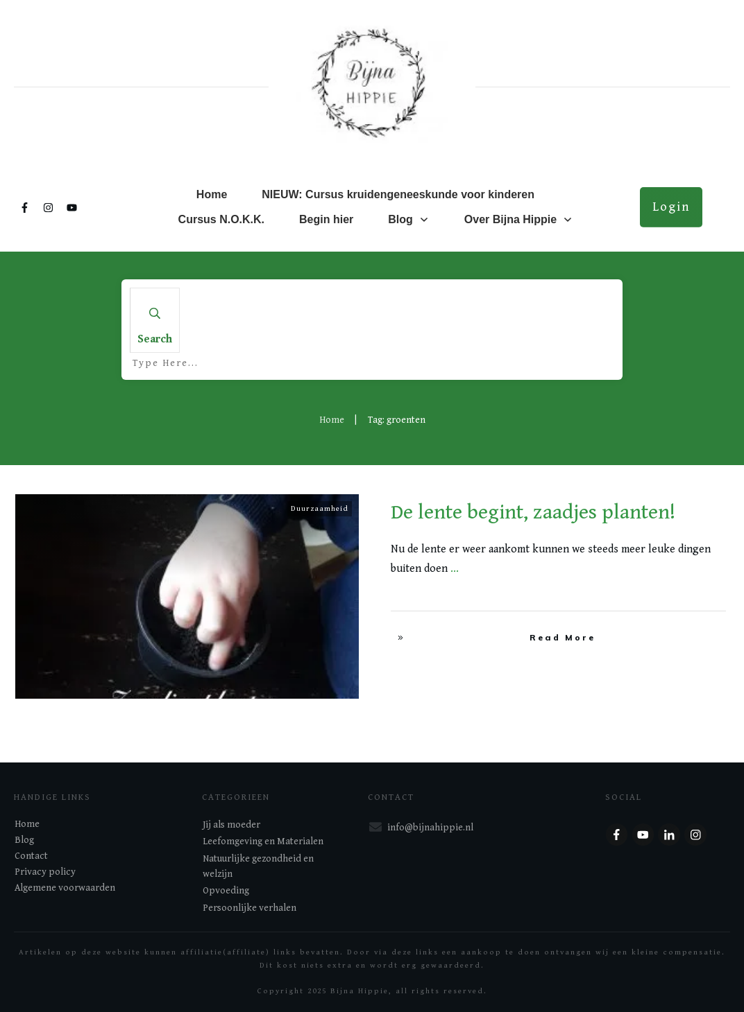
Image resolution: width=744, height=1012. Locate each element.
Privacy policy (45, 872)
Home (27, 824)
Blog (24, 840)
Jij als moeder (231, 824)
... (454, 568)
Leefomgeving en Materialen (263, 841)
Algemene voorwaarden (65, 887)
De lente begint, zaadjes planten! (533, 512)
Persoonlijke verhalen (249, 908)
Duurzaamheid (319, 508)
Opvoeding (226, 890)
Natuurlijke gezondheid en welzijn (258, 866)
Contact (31, 856)
